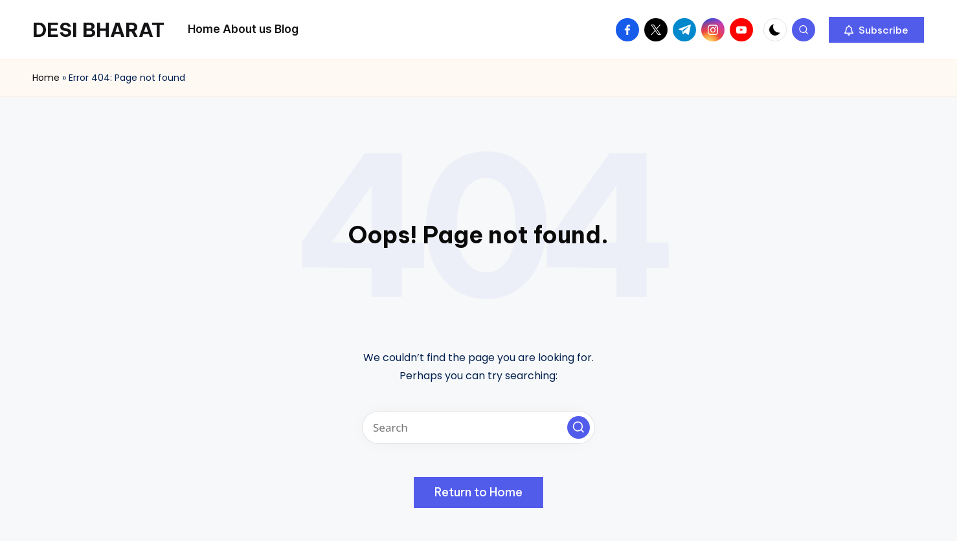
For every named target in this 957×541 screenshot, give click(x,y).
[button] (876, 29)
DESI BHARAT (98, 29)
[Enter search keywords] (478, 427)
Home (46, 77)
